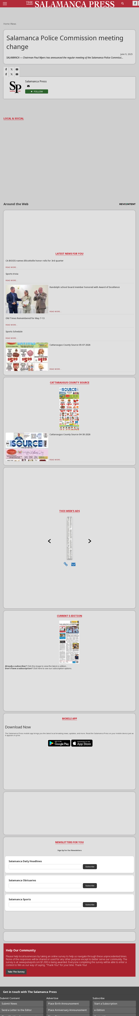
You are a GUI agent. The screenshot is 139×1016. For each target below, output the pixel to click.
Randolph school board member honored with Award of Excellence (85, 287)
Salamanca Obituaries (22, 880)
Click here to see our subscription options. (52, 668)
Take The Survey (16, 972)
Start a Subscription (105, 1003)
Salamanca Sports (20, 899)
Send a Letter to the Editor (17, 1010)
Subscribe (89, 867)
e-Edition (99, 1010)
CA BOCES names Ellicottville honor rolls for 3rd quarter (34, 260)
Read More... (12, 267)
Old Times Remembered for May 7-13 (25, 318)
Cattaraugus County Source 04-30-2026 (70, 434)
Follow (38, 91)
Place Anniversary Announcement (67, 1010)
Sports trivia (12, 273)
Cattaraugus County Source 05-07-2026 (70, 344)
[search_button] (122, 3)
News (13, 23)
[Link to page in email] (16, 69)
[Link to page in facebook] (6, 69)
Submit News (9, 1003)
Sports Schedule (14, 331)
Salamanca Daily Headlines (25, 861)
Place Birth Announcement (63, 1003)
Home (7, 23)
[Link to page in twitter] (11, 69)
